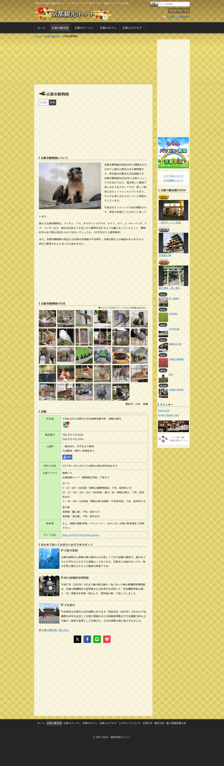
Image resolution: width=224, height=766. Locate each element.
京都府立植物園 (176, 359)
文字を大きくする (179, 10)
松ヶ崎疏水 (174, 298)
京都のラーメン (84, 28)
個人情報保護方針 (176, 723)
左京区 (43, 102)
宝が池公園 (174, 328)
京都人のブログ (132, 28)
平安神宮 (69, 605)
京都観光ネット (73, 13)
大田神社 (173, 313)
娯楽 (52, 102)
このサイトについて (130, 723)
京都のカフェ (108, 28)
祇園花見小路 (175, 343)
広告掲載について (173, 180)
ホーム (41, 28)
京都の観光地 (60, 28)
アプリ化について (173, 176)
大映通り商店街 (176, 389)
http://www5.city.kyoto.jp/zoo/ (80, 535)
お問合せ (147, 723)
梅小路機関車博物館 (76, 578)
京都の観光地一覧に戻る (55, 630)
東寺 (171, 374)
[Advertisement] (93, 61)
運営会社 (159, 723)
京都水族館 (71, 550)
